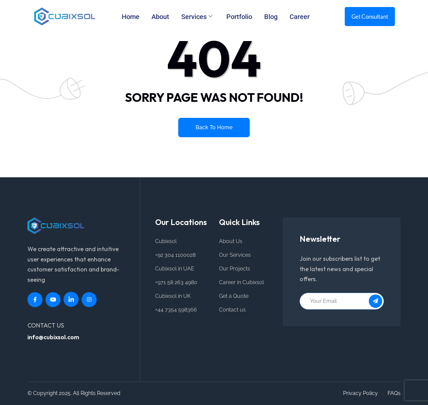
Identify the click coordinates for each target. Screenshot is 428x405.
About (160, 17)
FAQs (394, 393)
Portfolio (239, 17)
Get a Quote (233, 296)
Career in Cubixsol (241, 282)
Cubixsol (166, 241)
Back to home (214, 127)
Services (196, 16)
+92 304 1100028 (175, 255)
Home (130, 17)
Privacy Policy (360, 393)
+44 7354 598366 (176, 310)
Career (300, 17)
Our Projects (234, 268)
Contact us (232, 310)
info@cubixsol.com (53, 337)
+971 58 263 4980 (176, 282)
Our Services (235, 255)
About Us (230, 241)
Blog (271, 17)
